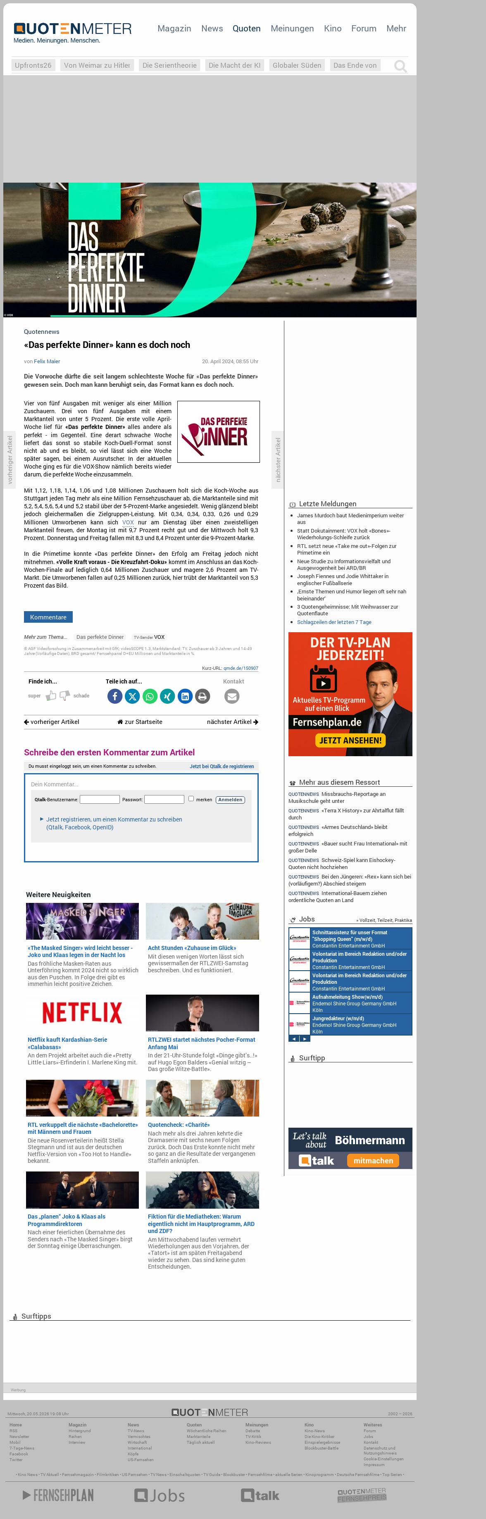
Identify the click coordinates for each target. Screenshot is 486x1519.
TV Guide (211, 1474)
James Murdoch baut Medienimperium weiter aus (350, 519)
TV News (158, 1474)
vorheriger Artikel (51, 722)
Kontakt (371, 1442)
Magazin (174, 28)
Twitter (16, 1459)
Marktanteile (198, 1436)
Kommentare (48, 617)
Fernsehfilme (260, 1474)
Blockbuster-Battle (321, 1448)
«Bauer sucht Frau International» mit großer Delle (347, 847)
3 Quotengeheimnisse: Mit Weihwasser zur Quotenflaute (347, 610)
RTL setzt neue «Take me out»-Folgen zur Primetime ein (346, 549)
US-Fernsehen (141, 1459)
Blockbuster (234, 1474)
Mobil (15, 1442)
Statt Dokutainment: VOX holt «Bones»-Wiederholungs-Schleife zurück (344, 534)
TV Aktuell (49, 1474)
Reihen (75, 1436)
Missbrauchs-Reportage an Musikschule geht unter (337, 797)
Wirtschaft (137, 1442)
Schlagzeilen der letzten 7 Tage (334, 622)
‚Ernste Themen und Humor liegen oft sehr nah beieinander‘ (351, 595)
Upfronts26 (33, 65)
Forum (363, 28)
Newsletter (19, 1436)
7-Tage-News (22, 1448)
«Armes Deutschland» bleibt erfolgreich (338, 830)
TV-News (136, 1430)
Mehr (396, 28)
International (140, 1448)
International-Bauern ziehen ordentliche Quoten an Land (337, 896)
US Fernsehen (135, 1474)
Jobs (368, 1436)
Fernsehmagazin (78, 1474)
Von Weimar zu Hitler (97, 65)
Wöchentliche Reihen (206, 1430)
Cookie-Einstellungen (384, 1459)
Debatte (252, 1430)
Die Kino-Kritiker (319, 1436)
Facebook (19, 1454)
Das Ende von (355, 65)
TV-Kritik (253, 1436)
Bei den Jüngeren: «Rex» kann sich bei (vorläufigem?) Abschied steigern (349, 880)
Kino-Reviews (258, 1442)
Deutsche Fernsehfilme (358, 1474)
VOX (128, 522)
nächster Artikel (232, 722)
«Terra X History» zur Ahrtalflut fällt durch (346, 814)
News (212, 28)
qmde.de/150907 (241, 668)
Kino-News (315, 1430)
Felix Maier (47, 361)
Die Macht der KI (235, 65)
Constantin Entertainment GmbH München (338, 938)
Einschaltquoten (184, 1474)
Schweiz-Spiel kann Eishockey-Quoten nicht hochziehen (341, 863)
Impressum (374, 1464)
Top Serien (392, 1474)
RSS (13, 1430)
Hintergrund (80, 1430)
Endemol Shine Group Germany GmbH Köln (343, 1003)
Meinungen (292, 28)
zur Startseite (139, 722)
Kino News (28, 1474)
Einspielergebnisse (322, 1442)
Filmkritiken (108, 1474)
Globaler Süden (297, 65)
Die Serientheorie (170, 65)
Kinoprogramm (319, 1474)
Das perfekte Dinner (100, 636)
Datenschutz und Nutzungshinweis (380, 1450)
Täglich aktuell (201, 1442)
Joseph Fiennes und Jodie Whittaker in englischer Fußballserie (342, 579)
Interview (77, 1442)
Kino (333, 28)
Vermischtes (139, 1436)
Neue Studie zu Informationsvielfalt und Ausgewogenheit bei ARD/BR (344, 564)
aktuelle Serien (289, 1474)
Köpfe (133, 1454)
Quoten (247, 28)
